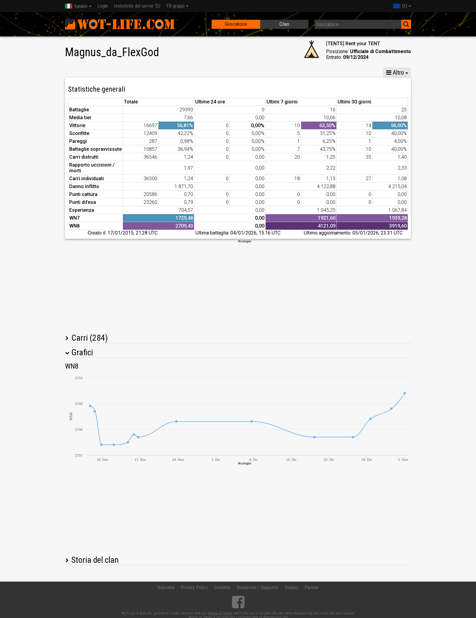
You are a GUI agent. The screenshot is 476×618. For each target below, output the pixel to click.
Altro (395, 72)
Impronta (166, 587)
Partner (311, 587)
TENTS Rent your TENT (353, 43)
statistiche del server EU (137, 6)
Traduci (291, 587)
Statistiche (80, 72)
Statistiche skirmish (333, 72)
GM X (110, 72)
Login (102, 6)
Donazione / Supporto (257, 587)
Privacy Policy (194, 587)
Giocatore (236, 24)
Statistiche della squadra (272, 72)
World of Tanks (220, 613)
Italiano (76, 6)
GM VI (164, 72)
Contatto (222, 587)
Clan (284, 24)
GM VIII (137, 72)
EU (400, 6)
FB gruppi (175, 6)
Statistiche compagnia (208, 72)
